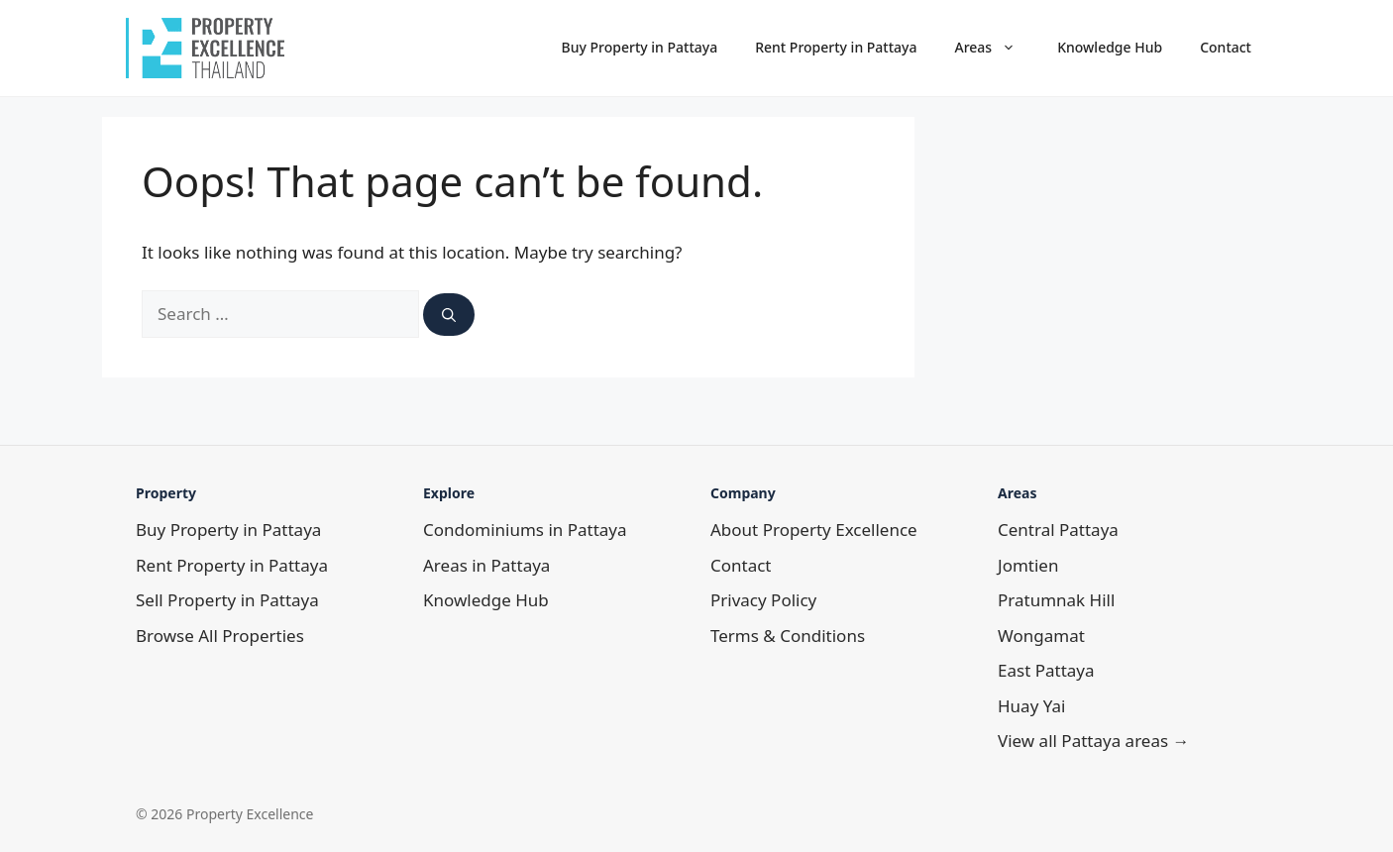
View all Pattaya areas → (1094, 740)
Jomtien (1028, 565)
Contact (1225, 47)
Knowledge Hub (1109, 47)
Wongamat (1041, 635)
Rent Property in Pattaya (835, 47)
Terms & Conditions (787, 635)
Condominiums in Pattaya (525, 529)
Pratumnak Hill (1056, 599)
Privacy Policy (763, 599)
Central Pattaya (1058, 529)
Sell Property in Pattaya (227, 599)
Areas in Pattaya (486, 565)
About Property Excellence (813, 529)
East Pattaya (1046, 670)
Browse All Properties (220, 635)
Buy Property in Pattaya (640, 47)
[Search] (449, 314)
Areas (995, 47)
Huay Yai (1031, 705)
